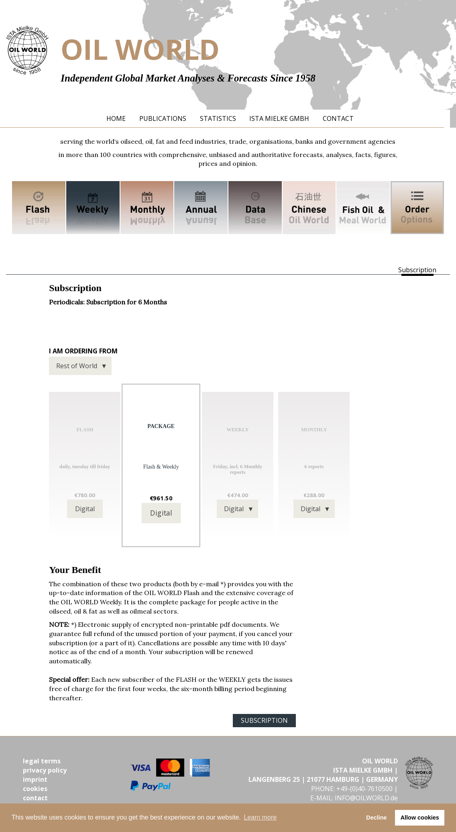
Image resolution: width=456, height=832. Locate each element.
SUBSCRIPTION (264, 720)
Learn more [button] (260, 817)
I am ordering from (83, 351)
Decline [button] (376, 817)
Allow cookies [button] (420, 817)
